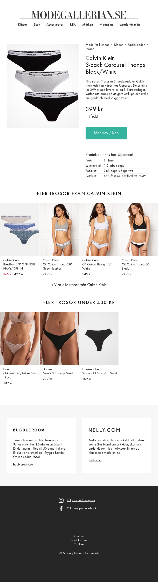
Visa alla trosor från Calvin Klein (80, 285)
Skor (37, 24)
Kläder (22, 24)
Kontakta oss (79, 540)
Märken (87, 24)
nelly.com (95, 460)
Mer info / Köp (106, 133)
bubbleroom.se (23, 464)
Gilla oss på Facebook (81, 508)
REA (73, 24)
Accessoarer (54, 24)
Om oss (79, 536)
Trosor (90, 49)
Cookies (79, 544)
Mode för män (130, 24)
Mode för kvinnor (97, 45)
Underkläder (136, 45)
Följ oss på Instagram (81, 500)
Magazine (107, 24)
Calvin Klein (100, 58)
